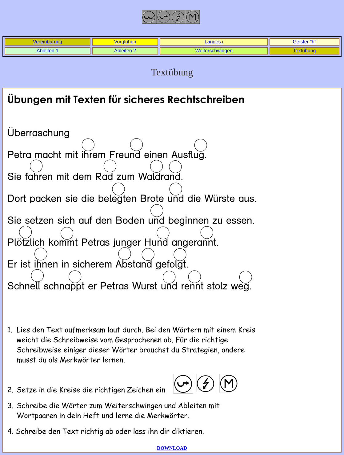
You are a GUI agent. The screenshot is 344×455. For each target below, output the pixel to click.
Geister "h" (304, 41)
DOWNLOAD (172, 448)
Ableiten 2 (125, 50)
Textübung (304, 50)
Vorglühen (125, 41)
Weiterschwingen (214, 50)
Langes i (214, 41)
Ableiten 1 (47, 50)
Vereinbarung (47, 41)
